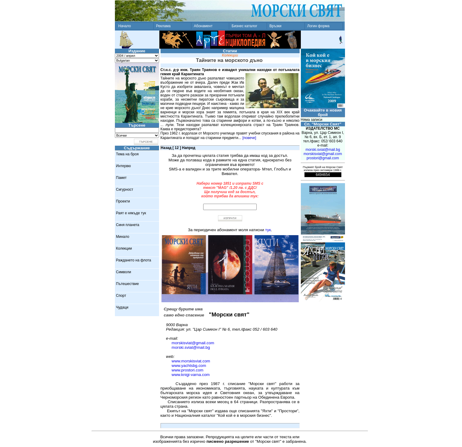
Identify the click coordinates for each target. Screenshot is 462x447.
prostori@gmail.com (323, 158)
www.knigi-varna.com (191, 374)
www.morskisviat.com (191, 361)
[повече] (249, 138)
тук (268, 230)
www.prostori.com (187, 370)
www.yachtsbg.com (189, 365)
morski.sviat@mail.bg (191, 347)
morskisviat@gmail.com (193, 343)
